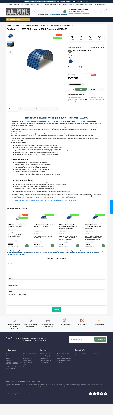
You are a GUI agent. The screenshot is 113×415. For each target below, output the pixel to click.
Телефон (11, 278)
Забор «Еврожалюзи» (73, 251)
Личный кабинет (80, 354)
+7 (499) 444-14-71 (76, 11)
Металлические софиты (14, 252)
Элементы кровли (86, 251)
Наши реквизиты (81, 4)
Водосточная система (64, 360)
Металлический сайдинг (31, 252)
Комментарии (13, 285)
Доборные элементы (64, 358)
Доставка (9, 4)
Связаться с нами (28, 358)
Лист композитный (18, 254)
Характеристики (25, 109)
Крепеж (9, 254)
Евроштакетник (24, 251)
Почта (10, 271)
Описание (12, 109)
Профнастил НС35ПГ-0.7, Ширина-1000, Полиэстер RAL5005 (56, 118)
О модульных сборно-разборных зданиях (49, 4)
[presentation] (21, 299)
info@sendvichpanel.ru (78, 10)
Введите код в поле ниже (16, 294)
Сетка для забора (48, 251)
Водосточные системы (93, 252)
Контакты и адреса (69, 4)
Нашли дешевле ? (75, 84)
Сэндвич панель (45, 354)
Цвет (69, 57)
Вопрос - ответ (52, 109)
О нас (90, 4)
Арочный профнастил (47, 356)
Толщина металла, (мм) (75, 67)
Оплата (16, 4)
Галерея (25, 356)
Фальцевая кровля (46, 252)
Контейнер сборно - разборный (75, 252)
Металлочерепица (36, 251)
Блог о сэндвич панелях (28, 4)
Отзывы (39, 109)
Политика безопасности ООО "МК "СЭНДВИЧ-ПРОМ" (13, 362)
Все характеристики (74, 101)
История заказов (80, 356)
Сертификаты (10, 368)
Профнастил (14, 251)
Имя (9, 264)
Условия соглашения (13, 366)
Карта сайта (27, 360)
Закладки (95, 354)
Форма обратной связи (30, 354)
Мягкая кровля (97, 251)
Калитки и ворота (58, 252)
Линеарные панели (63, 356)
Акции (25, 365)
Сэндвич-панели (59, 251)
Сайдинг (60, 362)
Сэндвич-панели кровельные (58, 14)
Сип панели (44, 362)
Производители (28, 362)
